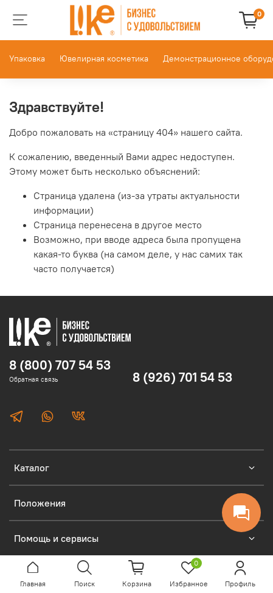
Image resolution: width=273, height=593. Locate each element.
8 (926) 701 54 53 (182, 377)
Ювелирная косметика (104, 58)
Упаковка (27, 58)
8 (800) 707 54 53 (60, 365)
